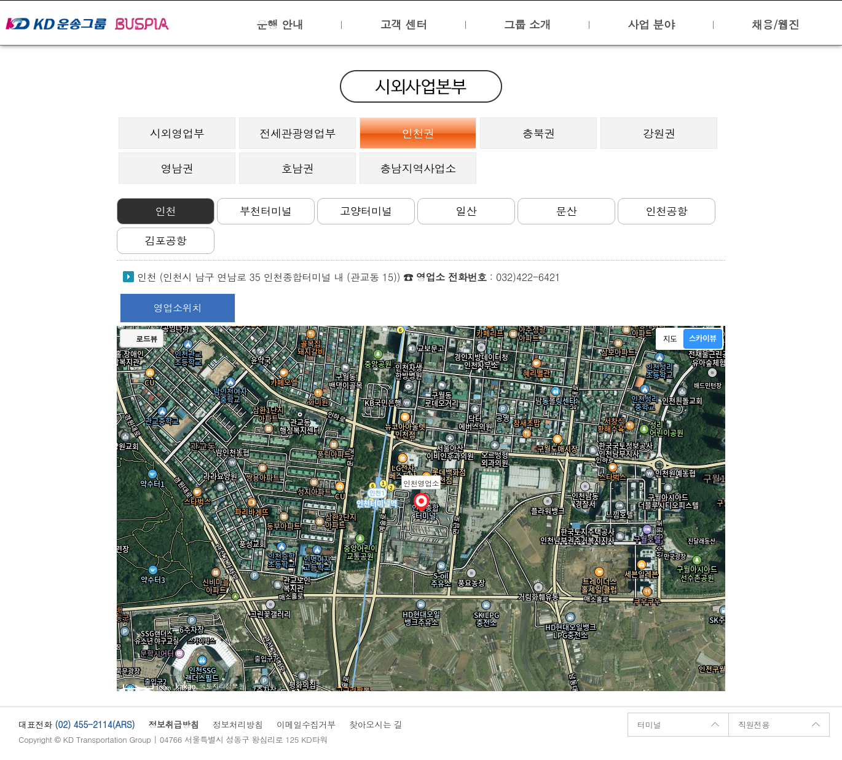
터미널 (649, 724)
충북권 (538, 133)
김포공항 (166, 240)
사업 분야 (651, 24)
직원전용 (753, 724)
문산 (566, 210)
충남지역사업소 (418, 168)
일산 (466, 210)
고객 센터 (403, 24)
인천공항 (667, 210)
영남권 (177, 168)
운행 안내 (279, 24)
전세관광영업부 (297, 133)
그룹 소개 (527, 24)
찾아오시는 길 (376, 724)
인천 (165, 210)
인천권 (418, 133)
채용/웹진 (776, 24)
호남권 (297, 168)
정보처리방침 (238, 724)
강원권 (659, 133)
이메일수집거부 (306, 724)
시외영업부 (177, 133)
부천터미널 (266, 210)
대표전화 (35, 724)
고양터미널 (366, 210)
